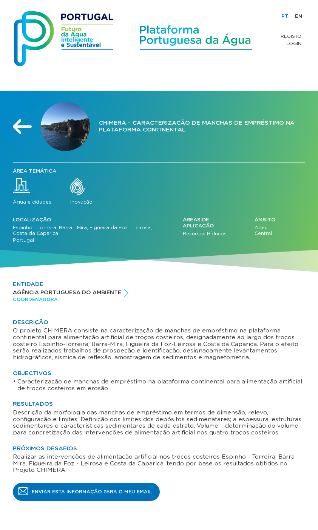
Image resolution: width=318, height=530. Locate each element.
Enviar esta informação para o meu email (92, 492)
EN (298, 16)
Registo (291, 36)
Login (293, 43)
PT (285, 16)
